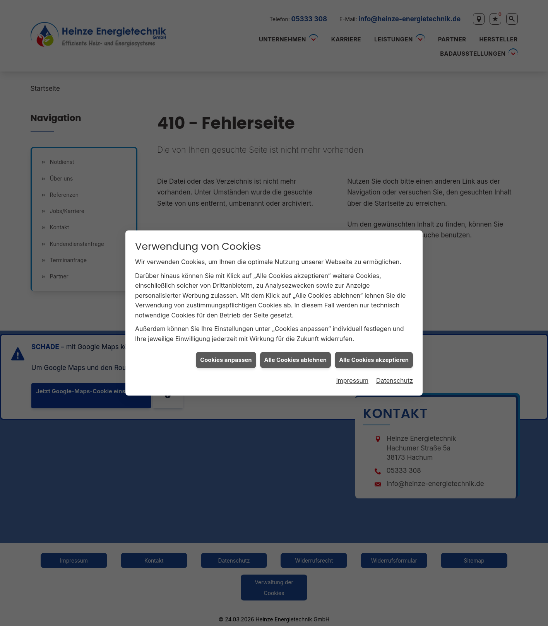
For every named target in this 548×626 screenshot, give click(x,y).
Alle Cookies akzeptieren (374, 355)
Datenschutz (394, 376)
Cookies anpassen (226, 355)
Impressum (352, 376)
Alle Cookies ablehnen (295, 355)
